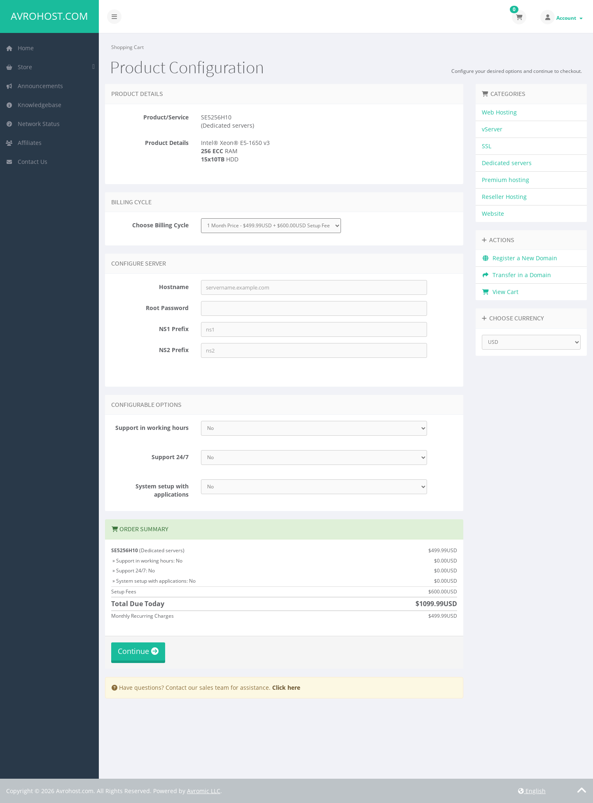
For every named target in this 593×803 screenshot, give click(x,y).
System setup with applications (162, 490)
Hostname (174, 287)
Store (19, 67)
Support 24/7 (170, 457)
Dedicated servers (507, 163)
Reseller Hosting (504, 197)
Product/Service (166, 117)
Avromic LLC (203, 791)
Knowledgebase (33, 105)
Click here (286, 687)
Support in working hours (152, 428)
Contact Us (26, 162)
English (532, 791)
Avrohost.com (49, 16)
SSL (486, 146)
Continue (138, 651)
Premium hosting (505, 180)
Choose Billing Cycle (160, 225)
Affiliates (24, 143)
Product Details (167, 143)
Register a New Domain (519, 258)
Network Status (33, 124)
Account (569, 17)
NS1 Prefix (174, 329)
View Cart (500, 292)
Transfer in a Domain (516, 275)
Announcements (34, 86)
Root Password (167, 308)
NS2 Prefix (174, 350)
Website (493, 213)
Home (20, 48)
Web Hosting (499, 112)
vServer (492, 129)
